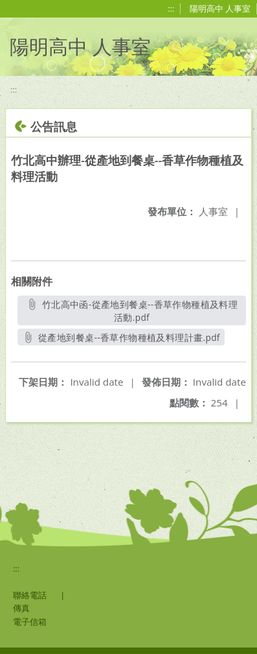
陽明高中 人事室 (220, 8)
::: (171, 8)
